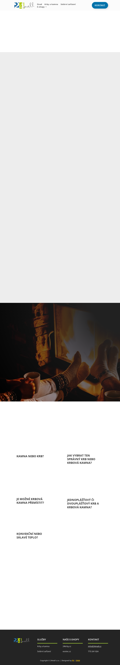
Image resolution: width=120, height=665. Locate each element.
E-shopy (41, 7)
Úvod (39, 4)
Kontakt (100, 5)
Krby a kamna (51, 4)
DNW (78, 660)
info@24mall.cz (94, 646)
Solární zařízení (68, 4)
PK (73, 660)
